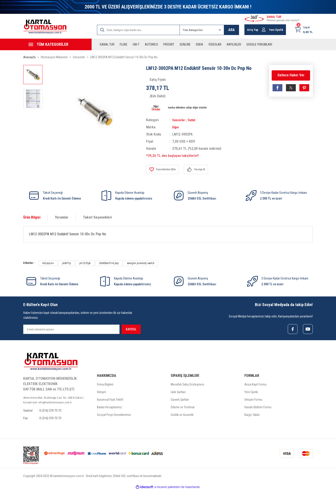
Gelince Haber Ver (291, 75)
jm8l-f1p (66, 263)
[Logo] (45, 26)
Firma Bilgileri (105, 385)
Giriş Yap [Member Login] (252, 29)
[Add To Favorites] (164, 169)
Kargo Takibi (252, 415)
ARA (231, 30)
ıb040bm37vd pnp (109, 263)
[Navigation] (57, 44)
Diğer (176, 127)
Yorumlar (61, 217)
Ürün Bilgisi (31, 217)
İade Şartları (178, 393)
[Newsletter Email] (71, 329)
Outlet (193, 120)
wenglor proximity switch (140, 263)
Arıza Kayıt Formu (255, 385)
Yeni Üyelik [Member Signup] (276, 29)
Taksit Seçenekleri (97, 217)
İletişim (101, 393)
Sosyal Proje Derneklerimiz (114, 415)
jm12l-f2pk (85, 263)
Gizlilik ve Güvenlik (182, 415)
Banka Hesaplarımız (109, 408)
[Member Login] (263, 29)
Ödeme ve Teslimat (183, 408)
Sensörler (179, 120)
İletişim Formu (253, 400)
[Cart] (303, 29)
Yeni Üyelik (251, 393)
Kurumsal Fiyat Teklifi (110, 400)
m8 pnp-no (48, 263)
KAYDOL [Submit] (131, 329)
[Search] (138, 30)
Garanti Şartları (180, 400)
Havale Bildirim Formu (257, 408)
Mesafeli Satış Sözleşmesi (187, 385)
